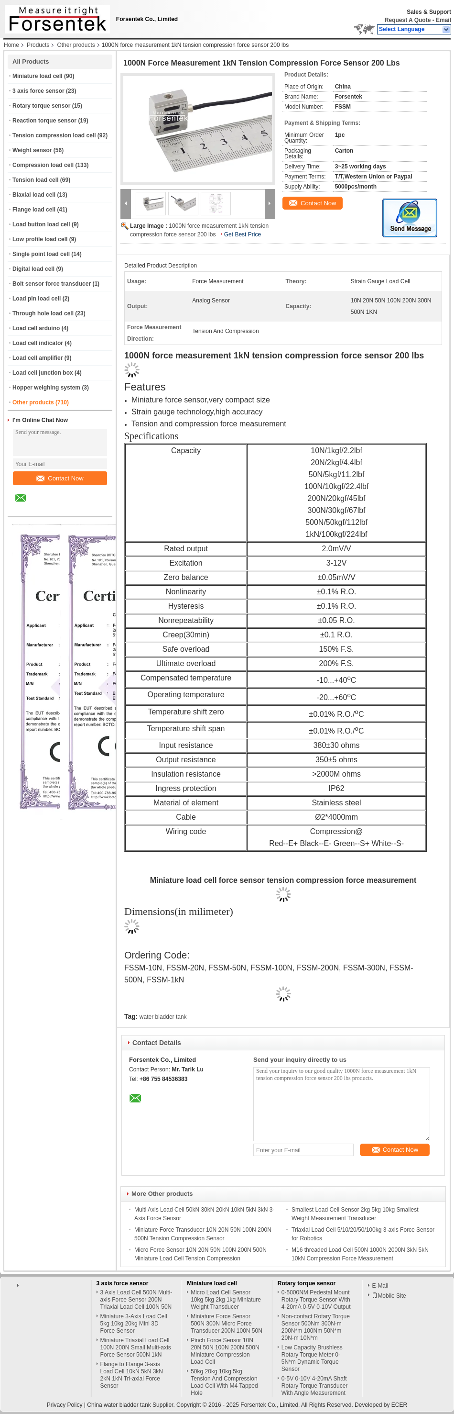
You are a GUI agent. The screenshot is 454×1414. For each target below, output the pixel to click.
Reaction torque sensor (44, 120)
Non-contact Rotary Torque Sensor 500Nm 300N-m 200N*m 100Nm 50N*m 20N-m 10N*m (315, 1327)
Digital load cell (33, 269)
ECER (399, 1405)
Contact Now (59, 478)
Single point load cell (41, 254)
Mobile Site (389, 1295)
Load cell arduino (36, 328)
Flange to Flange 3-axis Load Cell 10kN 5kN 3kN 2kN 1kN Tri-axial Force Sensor (131, 1375)
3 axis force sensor (38, 91)
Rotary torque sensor (41, 105)
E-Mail (380, 1285)
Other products (76, 45)
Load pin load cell (36, 298)
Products (38, 45)
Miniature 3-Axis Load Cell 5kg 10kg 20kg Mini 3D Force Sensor (133, 1323)
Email (443, 20)
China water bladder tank (119, 1405)
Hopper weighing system (46, 387)
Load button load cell (41, 224)
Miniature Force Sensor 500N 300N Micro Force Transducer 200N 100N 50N (226, 1323)
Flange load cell (33, 209)
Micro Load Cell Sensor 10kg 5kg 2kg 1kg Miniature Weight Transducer (226, 1299)
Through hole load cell (43, 313)
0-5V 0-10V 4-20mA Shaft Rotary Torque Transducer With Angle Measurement (314, 1385)
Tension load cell (35, 180)
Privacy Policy (65, 1405)
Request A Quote (408, 20)
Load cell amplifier (37, 358)
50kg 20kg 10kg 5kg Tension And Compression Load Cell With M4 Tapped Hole (224, 1382)
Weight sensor (32, 150)
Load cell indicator (37, 343)
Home (11, 45)
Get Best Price (242, 234)
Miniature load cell (37, 76)
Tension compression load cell (54, 135)
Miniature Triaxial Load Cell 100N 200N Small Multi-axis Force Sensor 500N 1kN (135, 1347)
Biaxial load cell (33, 194)
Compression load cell (43, 165)
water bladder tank (163, 1016)
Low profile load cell (39, 239)
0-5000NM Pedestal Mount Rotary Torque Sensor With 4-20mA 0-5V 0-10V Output (316, 1299)
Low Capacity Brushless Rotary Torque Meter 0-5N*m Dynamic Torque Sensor (312, 1358)
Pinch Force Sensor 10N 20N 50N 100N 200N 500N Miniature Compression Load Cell (225, 1351)
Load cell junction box (42, 372)
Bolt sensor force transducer (51, 283)
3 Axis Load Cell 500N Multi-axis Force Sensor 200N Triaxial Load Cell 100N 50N (136, 1299)
